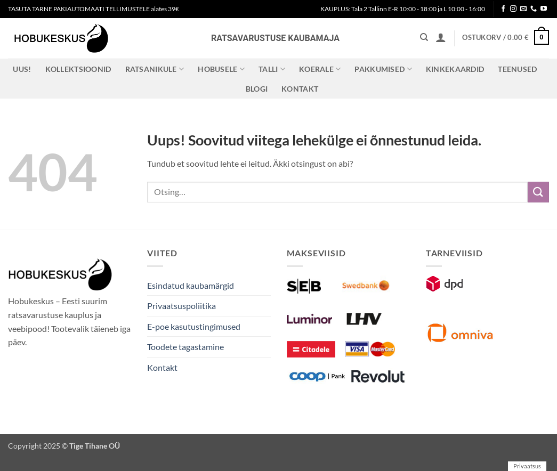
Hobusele (221, 69)
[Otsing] (424, 37)
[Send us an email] (523, 9)
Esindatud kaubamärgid (190, 285)
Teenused (517, 69)
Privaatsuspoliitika (181, 306)
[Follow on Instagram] (513, 9)
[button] (440, 37)
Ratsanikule (154, 69)
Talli (272, 69)
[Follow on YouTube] (543, 9)
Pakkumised (382, 69)
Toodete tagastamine (185, 347)
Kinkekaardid (455, 69)
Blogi (257, 88)
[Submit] (538, 192)
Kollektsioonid (78, 69)
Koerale (320, 69)
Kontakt (299, 88)
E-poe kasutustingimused (193, 326)
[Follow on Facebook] (503, 9)
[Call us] (533, 9)
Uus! (22, 69)
